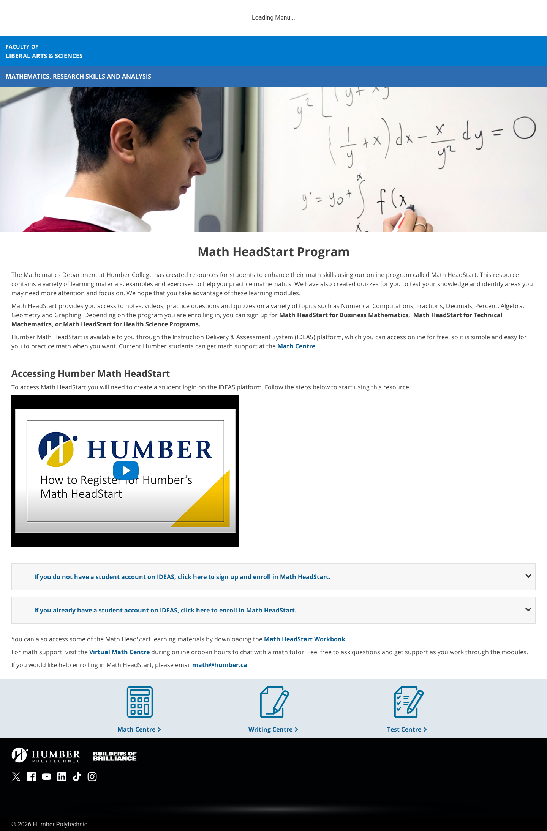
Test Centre (407, 729)
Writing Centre (273, 729)
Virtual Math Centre (119, 652)
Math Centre (139, 729)
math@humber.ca (219, 665)
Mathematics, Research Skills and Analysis (78, 76)
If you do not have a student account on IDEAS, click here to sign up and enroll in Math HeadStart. (182, 577)
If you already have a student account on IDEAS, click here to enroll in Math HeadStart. (165, 610)
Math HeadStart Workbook (304, 639)
